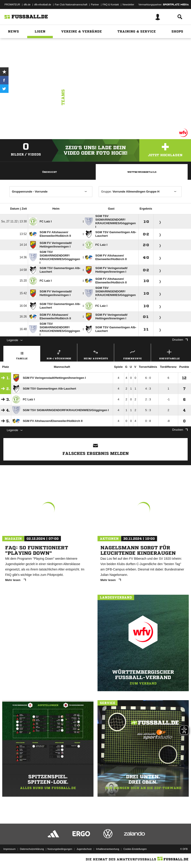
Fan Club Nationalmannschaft (71, 4)
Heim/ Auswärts (96, 354)
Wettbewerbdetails (141, 172)
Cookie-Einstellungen (135, 849)
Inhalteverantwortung (107, 849)
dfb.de (27, 4)
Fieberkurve (132, 354)
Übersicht (49, 172)
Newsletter (128, 4)
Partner (95, 4)
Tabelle (22, 354)
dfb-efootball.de (42, 4)
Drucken (180, 339)
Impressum (9, 849)
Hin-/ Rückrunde (59, 354)
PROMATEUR (12, 4)
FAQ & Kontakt (111, 4)
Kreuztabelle (169, 354)
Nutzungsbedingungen (59, 849)
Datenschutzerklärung (32, 849)
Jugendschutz (84, 849)
